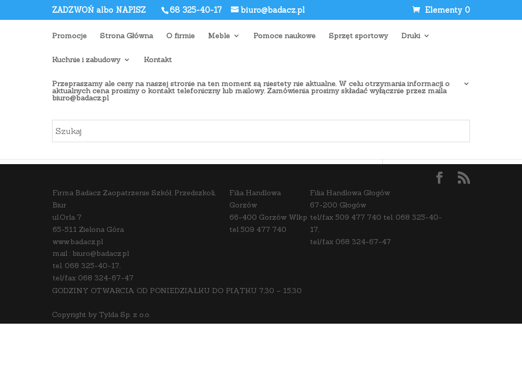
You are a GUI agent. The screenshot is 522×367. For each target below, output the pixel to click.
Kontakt (158, 60)
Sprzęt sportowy (358, 36)
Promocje (69, 36)
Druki (410, 36)
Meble (219, 36)
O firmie (180, 36)
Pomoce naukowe (284, 36)
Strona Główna (126, 36)
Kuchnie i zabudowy (86, 60)
